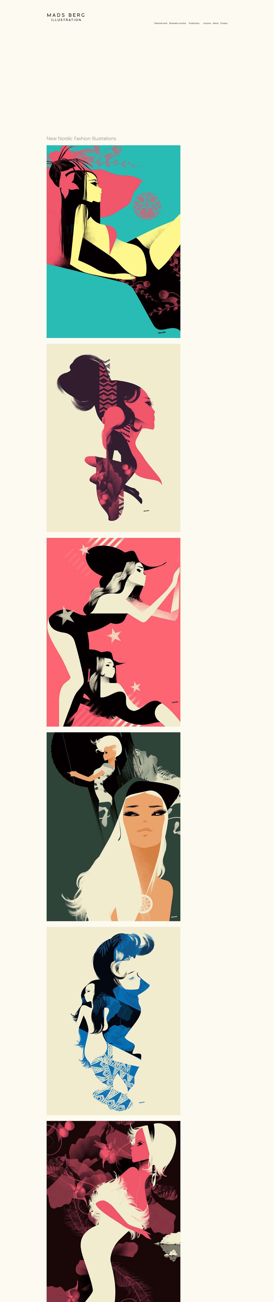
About (215, 23)
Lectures (207, 23)
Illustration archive (177, 23)
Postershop (194, 23)
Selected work (160, 23)
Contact (223, 23)
